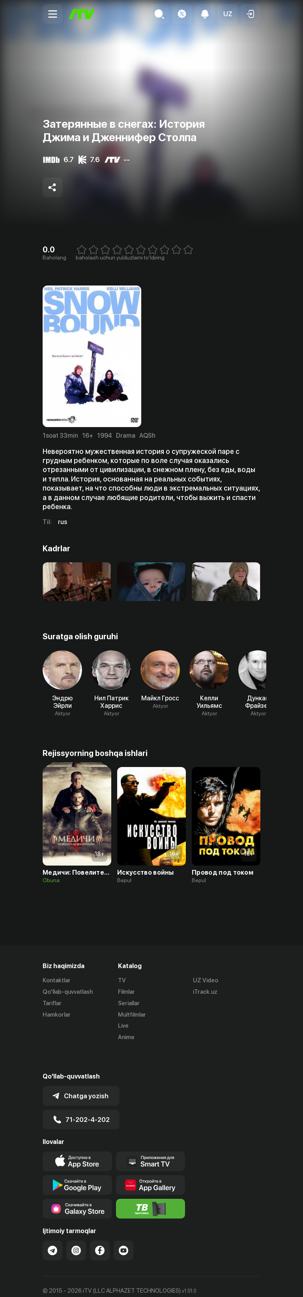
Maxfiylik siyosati (117, 1282)
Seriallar (129, 1003)
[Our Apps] (150, 1140)
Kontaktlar (57, 980)
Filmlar (126, 991)
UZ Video (205, 980)
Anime (126, 1037)
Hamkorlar (57, 1014)
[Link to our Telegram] (52, 1229)
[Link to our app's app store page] (77, 1140)
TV (122, 980)
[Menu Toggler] (52, 14)
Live (123, 1025)
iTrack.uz (205, 991)
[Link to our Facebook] (100, 1229)
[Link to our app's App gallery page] (150, 1163)
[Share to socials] (52, 187)
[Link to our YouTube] (123, 1229)
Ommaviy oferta (64, 1282)
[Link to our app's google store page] (77, 1163)
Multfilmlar (132, 1014)
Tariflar (52, 1003)
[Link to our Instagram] (76, 1229)
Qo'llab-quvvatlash (68, 991)
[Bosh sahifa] (82, 14)
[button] (228, 14)
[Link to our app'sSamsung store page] (77, 1187)
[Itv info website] (150, 1187)
